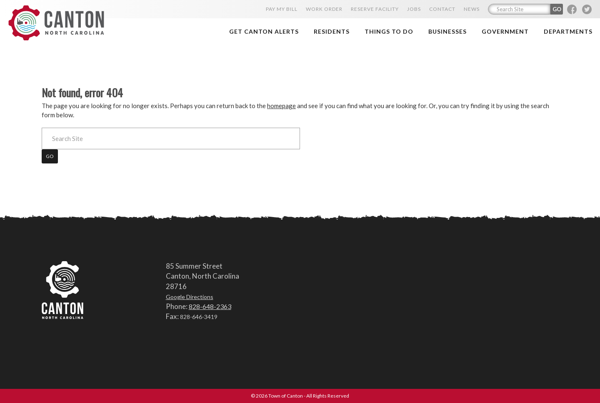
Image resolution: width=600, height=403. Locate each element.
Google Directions (189, 296)
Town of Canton (56, 23)
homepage (281, 105)
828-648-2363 (210, 306)
